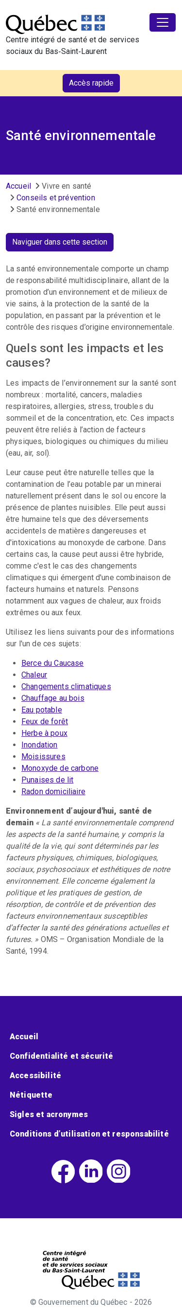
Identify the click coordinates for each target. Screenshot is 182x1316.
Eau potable (41, 709)
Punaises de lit (47, 779)
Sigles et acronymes (49, 1114)
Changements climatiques (66, 686)
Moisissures (43, 756)
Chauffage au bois (52, 698)
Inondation (39, 744)
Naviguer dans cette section (59, 242)
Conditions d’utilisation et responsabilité (89, 1133)
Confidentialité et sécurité (61, 1056)
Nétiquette (31, 1095)
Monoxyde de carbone (60, 768)
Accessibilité (35, 1075)
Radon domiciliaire (53, 791)
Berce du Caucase (52, 663)
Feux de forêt (44, 721)
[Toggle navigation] (162, 22)
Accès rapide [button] (91, 83)
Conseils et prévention (56, 197)
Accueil (18, 186)
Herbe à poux (44, 733)
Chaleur (34, 674)
